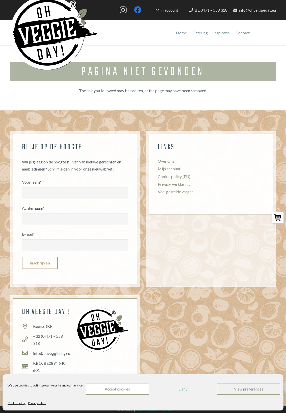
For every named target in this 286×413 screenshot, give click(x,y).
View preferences (248, 389)
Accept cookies (117, 389)
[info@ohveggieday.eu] (27, 353)
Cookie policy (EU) (174, 176)
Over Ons (166, 161)
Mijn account (169, 168)
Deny (183, 389)
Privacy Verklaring (174, 184)
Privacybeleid (37, 403)
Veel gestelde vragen (176, 191)
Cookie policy (16, 403)
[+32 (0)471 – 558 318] (27, 339)
